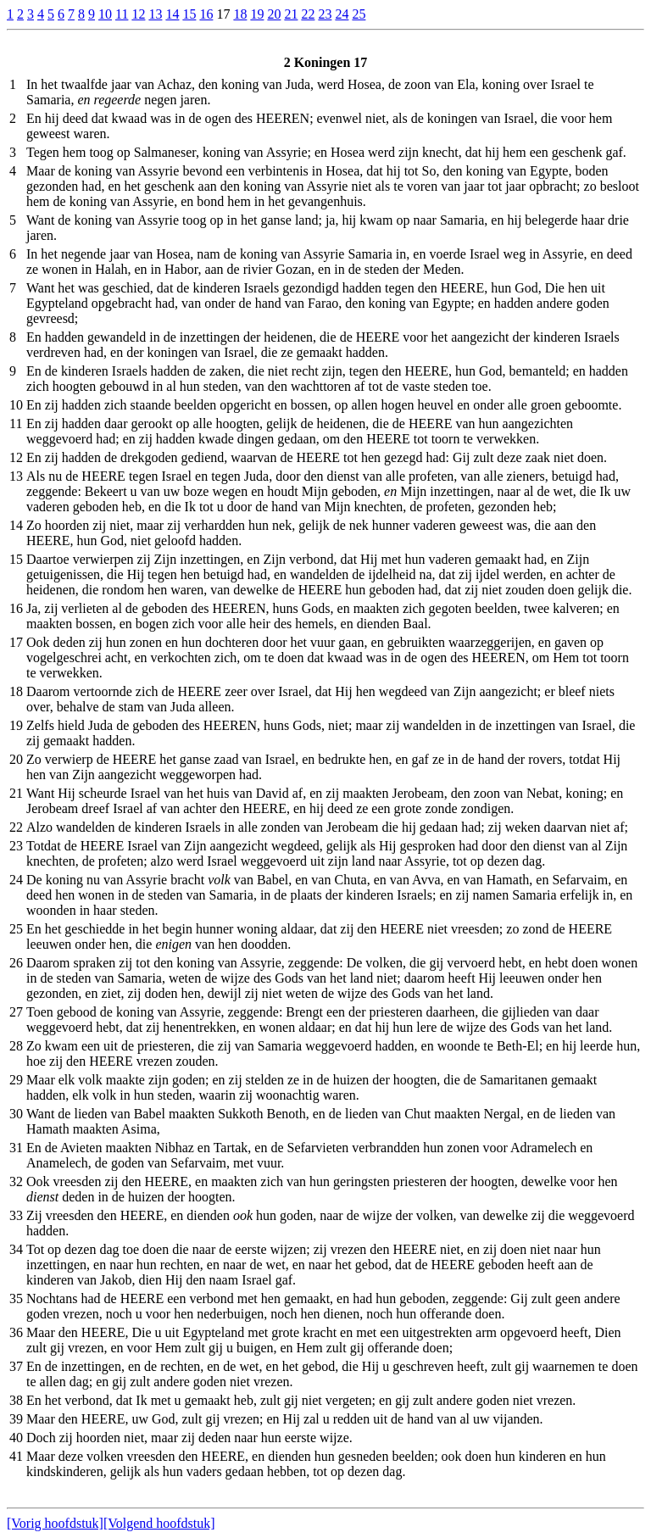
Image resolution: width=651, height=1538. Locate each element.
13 (155, 14)
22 (307, 14)
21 (291, 14)
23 (324, 14)
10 (105, 14)
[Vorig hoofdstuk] (55, 1523)
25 (358, 14)
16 (206, 14)
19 (257, 14)
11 (121, 14)
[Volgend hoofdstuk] (159, 1523)
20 (274, 14)
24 (341, 14)
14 (172, 14)
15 (189, 14)
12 (138, 14)
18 (240, 14)
